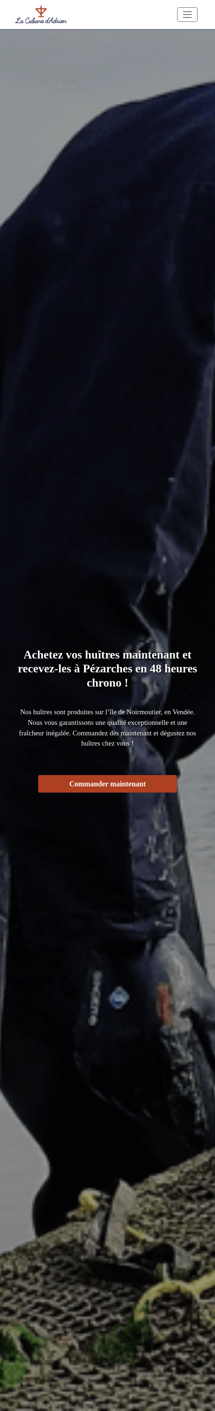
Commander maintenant (107, 784)
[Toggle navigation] (187, 14)
